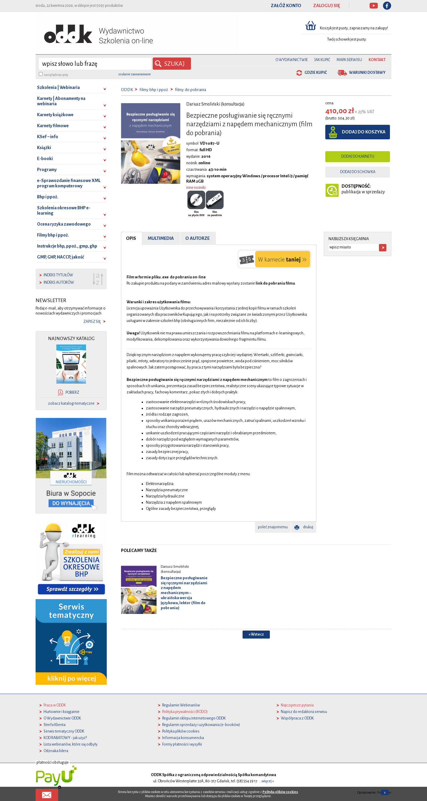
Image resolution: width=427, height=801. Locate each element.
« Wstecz (256, 634)
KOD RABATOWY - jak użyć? (65, 738)
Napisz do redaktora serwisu (304, 712)
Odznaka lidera (56, 751)
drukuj (308, 527)
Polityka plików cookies (181, 731)
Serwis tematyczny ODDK (64, 731)
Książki (44, 147)
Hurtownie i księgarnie (61, 712)
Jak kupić (322, 60)
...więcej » (266, 781)
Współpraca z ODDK (297, 718)
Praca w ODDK (55, 705)
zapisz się (92, 322)
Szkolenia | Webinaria (58, 87)
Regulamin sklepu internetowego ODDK (194, 718)
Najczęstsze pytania (297, 705)
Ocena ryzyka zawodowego (64, 224)
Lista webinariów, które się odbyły (71, 744)
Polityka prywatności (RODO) (185, 712)
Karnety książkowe (55, 114)
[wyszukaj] (95, 64)
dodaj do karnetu (357, 156)
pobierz (72, 392)
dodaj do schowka (357, 172)
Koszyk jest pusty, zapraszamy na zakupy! (354, 28)
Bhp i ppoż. (47, 196)
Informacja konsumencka (183, 738)
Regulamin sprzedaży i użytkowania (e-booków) (201, 725)
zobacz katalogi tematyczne (71, 403)
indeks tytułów (58, 275)
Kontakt (377, 60)
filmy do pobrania (190, 89)
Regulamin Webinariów (181, 705)
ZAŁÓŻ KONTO (286, 5)
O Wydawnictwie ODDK (62, 718)
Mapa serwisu (349, 60)
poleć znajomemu (273, 527)
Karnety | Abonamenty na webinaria (61, 101)
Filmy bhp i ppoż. (53, 235)
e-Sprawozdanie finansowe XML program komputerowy (69, 183)
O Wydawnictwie (291, 60)
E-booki (45, 158)
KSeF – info (47, 136)
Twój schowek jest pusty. (347, 39)
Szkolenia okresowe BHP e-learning (63, 210)
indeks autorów (59, 282)
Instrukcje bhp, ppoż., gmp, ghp (67, 246)
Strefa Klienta (55, 725)
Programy (47, 169)
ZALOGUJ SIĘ (326, 5)
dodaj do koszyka (363, 132)
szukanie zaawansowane (135, 74)
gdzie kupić (316, 73)
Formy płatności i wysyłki (182, 744)
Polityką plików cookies (280, 792)
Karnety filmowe (53, 125)
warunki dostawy (367, 73)
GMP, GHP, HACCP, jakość (60, 257)
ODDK (127, 89)
